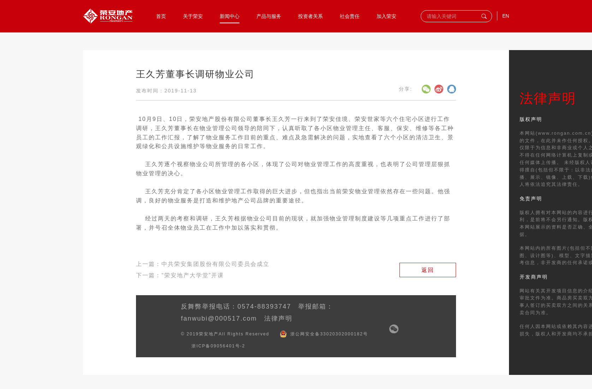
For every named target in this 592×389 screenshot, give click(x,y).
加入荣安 (386, 16)
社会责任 (350, 16)
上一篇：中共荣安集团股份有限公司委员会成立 (203, 264)
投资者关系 (310, 16)
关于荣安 (193, 16)
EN (505, 16)
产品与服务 (268, 16)
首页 (161, 16)
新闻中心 (229, 16)
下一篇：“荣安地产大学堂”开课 (180, 275)
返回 (427, 270)
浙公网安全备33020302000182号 (329, 334)
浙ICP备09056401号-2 (218, 346)
